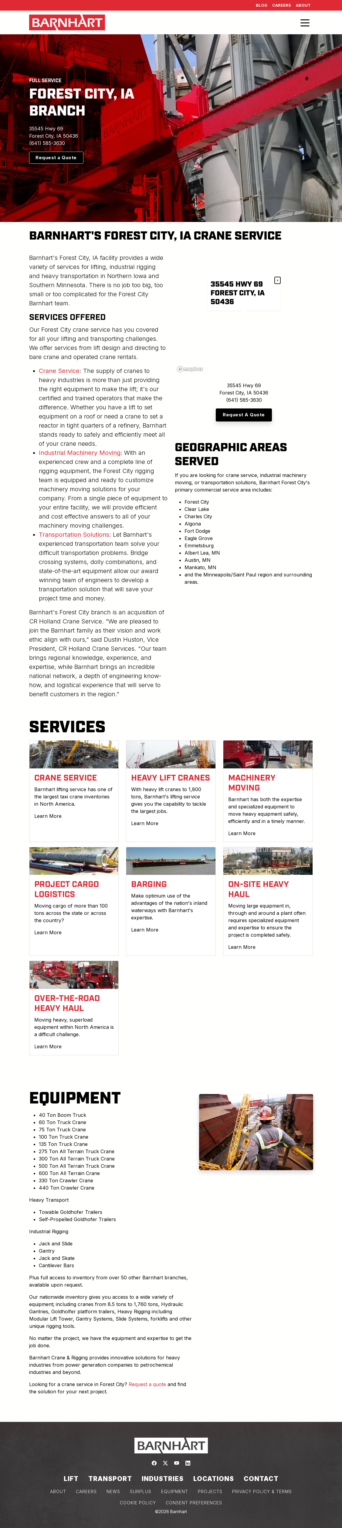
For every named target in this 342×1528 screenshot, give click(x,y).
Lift (71, 1479)
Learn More (48, 816)
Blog (261, 5)
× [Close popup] (277, 280)
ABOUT (58, 1491)
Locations (213, 1479)
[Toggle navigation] (305, 22)
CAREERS (86, 1491)
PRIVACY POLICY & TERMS (262, 1491)
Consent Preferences (194, 1502)
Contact (261, 1479)
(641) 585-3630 (47, 143)
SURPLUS (140, 1491)
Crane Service (59, 370)
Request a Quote (56, 157)
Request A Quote (244, 415)
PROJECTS (210, 1491)
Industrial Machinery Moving (79, 452)
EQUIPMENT (174, 1491)
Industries (163, 1479)
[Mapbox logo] (190, 369)
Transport (110, 1479)
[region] (244, 313)
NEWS (113, 1491)
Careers (281, 5)
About (303, 5)
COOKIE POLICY (138, 1502)
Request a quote (147, 1384)
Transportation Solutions (74, 534)
